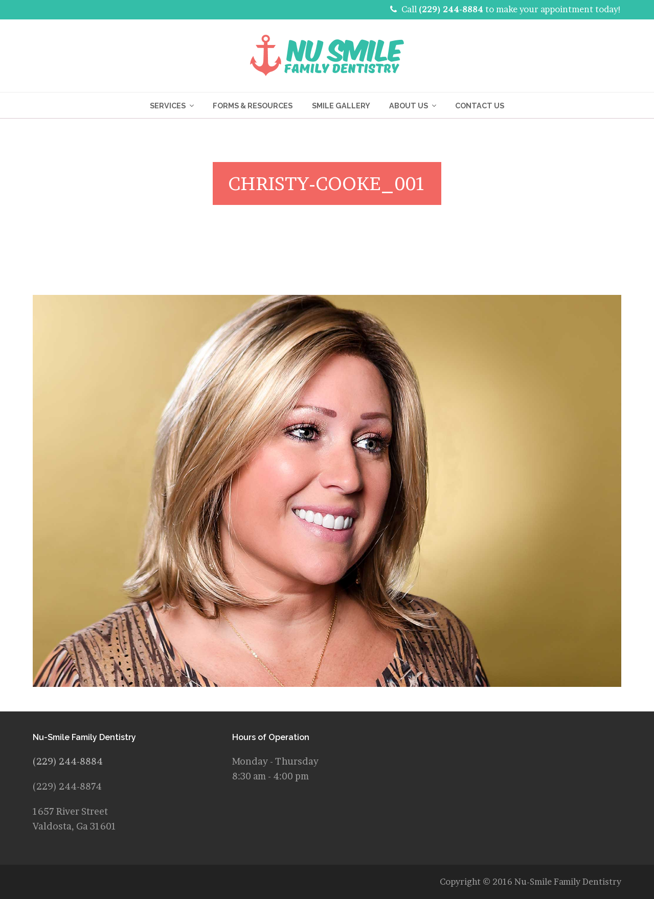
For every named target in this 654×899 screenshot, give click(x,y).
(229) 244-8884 (451, 9)
